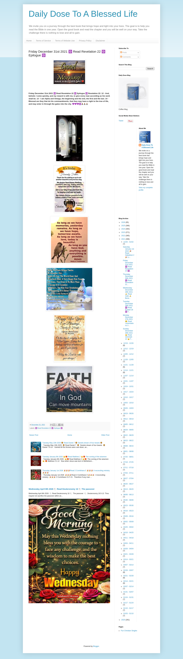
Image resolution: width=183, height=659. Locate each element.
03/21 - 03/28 (128, 554)
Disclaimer (100, 40)
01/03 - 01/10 (128, 614)
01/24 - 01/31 (128, 597)
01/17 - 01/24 (128, 603)
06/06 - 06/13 (128, 495)
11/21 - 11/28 (128, 365)
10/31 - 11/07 (128, 381)
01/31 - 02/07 (128, 592)
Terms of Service (43, 40)
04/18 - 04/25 (128, 533)
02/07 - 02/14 (128, 586)
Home (29, 40)
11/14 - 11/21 (128, 370)
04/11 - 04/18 (128, 538)
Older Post (105, 435)
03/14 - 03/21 (128, 559)
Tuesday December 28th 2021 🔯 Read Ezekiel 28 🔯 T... (128, 306)
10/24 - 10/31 (128, 386)
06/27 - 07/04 (128, 478)
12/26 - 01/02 (128, 242)
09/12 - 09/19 (128, 419)
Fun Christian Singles (129, 631)
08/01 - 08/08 (128, 451)
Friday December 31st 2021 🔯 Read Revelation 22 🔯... (128, 266)
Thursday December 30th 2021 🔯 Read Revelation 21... (128, 279)
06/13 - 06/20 (128, 489)
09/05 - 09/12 (128, 424)
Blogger (96, 646)
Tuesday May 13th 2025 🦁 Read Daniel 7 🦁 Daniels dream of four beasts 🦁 (72, 443)
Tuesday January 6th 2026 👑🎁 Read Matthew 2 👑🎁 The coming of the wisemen (74, 457)
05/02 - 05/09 (128, 522)
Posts (123, 53)
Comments (125, 57)
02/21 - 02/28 (128, 576)
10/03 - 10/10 (128, 403)
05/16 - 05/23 (128, 511)
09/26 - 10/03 (128, 408)
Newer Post (33, 435)
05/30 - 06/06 (128, 500)
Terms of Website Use (65, 40)
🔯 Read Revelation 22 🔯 (44, 428)
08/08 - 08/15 (128, 446)
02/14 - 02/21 (128, 581)
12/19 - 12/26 (128, 343)
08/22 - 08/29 (128, 435)
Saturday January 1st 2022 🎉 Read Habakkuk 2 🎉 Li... (128, 252)
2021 (123, 239)
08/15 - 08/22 (128, 441)
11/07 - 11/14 (128, 376)
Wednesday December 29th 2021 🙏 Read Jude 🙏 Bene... (128, 293)
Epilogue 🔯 (58, 428)
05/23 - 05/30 (128, 505)
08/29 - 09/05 (128, 430)
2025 (123, 226)
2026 (123, 222)
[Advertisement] (136, 170)
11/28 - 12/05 (128, 360)
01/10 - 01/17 (128, 608)
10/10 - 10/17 (128, 397)
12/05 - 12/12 (128, 354)
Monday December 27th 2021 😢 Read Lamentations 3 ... (128, 320)
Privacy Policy (85, 40)
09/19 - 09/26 (128, 413)
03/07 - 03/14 (128, 565)
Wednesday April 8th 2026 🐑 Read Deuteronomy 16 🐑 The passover (62, 489)
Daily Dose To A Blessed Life (83, 14)
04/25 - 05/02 (128, 527)
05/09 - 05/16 (128, 516)
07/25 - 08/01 (128, 457)
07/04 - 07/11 (128, 473)
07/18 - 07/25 (128, 462)
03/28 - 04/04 (128, 549)
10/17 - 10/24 (128, 392)
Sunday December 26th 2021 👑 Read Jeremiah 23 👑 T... (128, 334)
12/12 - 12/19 (128, 349)
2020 (123, 620)
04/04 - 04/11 (128, 543)
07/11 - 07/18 (128, 468)
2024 (123, 229)
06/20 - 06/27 (128, 484)
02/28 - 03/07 (128, 570)
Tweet (121, 121)
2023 (123, 232)
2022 (123, 236)
